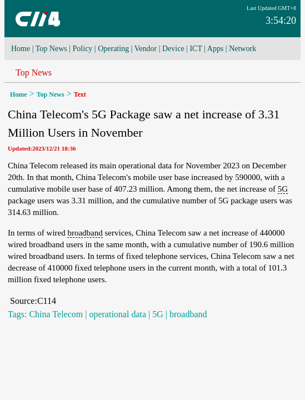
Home (20, 48)
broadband (84, 232)
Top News (51, 48)
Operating (113, 48)
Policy (83, 48)
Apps (215, 48)
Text (80, 94)
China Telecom (56, 314)
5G (283, 188)
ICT (195, 48)
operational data (117, 314)
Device (173, 48)
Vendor (145, 48)
